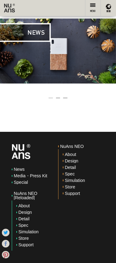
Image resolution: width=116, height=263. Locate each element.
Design (25, 212)
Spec (23, 225)
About (24, 206)
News (19, 169)
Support (26, 245)
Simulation (29, 232)
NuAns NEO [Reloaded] (25, 195)
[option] (58, 51)
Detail (24, 219)
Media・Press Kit (30, 176)
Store (24, 238)
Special (21, 182)
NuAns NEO (72, 146)
